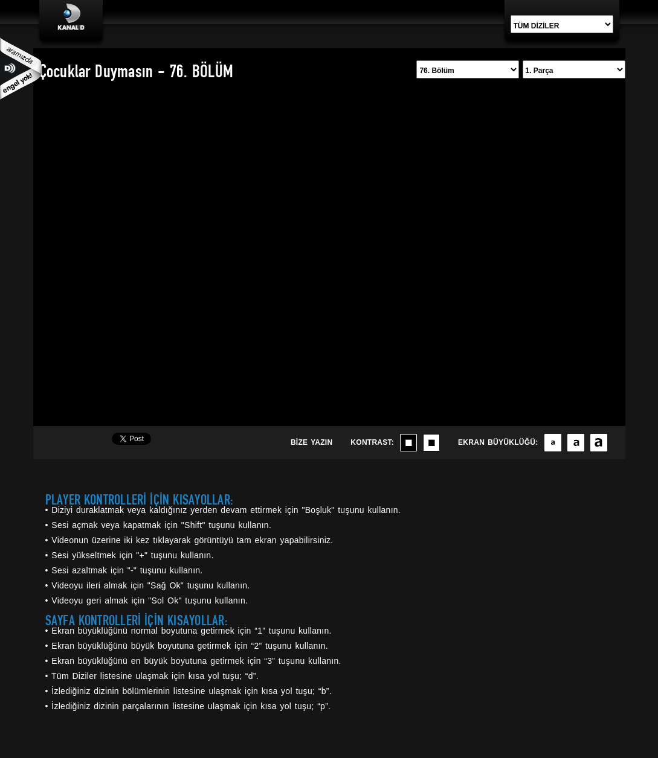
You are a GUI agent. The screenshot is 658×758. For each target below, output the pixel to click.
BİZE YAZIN (311, 442)
